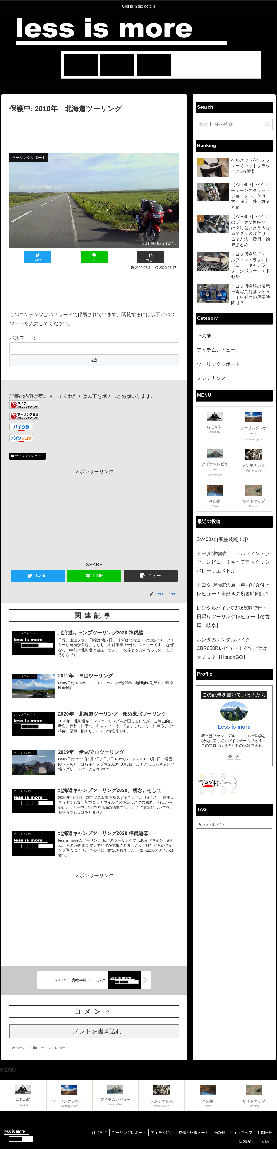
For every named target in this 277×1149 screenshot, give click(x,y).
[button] (267, 124)
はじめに (93, 1134)
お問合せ (264, 1134)
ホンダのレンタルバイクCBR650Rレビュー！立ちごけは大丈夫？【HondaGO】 (232, 648)
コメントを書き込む (94, 1033)
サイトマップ (239, 1134)
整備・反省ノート (190, 1134)
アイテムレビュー (216, 350)
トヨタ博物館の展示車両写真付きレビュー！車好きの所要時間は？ (233, 589)
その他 (204, 336)
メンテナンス (211, 378)
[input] (234, 124)
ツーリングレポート (27, 456)
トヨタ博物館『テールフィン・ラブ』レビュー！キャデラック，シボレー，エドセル (233, 562)
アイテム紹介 (158, 1134)
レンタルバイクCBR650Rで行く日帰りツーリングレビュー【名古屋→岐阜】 (233, 616)
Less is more (234, 727)
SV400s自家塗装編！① (222, 539)
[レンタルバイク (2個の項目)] (234, 825)
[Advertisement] (94, 130)
